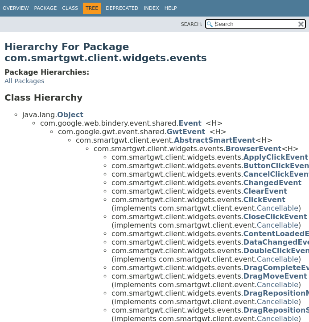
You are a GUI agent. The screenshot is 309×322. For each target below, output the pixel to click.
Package (45, 8)
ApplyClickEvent (275, 157)
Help (171, 8)
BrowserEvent (253, 148)
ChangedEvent (272, 182)
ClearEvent (265, 191)
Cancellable (277, 208)
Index (151, 8)
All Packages (24, 81)
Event (190, 123)
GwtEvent (185, 131)
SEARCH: (191, 24)
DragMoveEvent (275, 276)
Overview (16, 8)
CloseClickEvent (275, 216)
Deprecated (122, 8)
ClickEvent (264, 199)
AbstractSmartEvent (214, 140)
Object (70, 114)
